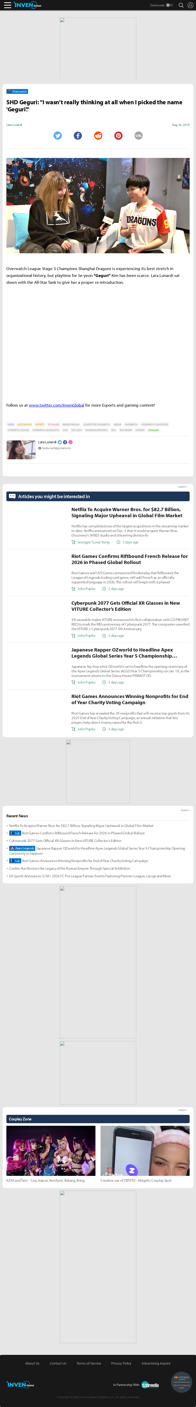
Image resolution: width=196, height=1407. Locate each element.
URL (139, 135)
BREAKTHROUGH (71, 424)
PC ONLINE (53, 424)
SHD (113, 430)
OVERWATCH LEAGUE (18, 430)
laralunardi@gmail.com (56, 448)
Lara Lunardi (47, 442)
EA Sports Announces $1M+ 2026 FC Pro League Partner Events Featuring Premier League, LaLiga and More (90, 875)
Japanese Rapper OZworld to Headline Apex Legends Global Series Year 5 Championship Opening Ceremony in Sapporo (97, 851)
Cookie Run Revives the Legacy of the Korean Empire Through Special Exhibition (69, 868)
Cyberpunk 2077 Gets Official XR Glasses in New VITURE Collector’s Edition (65, 840)
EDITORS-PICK (24, 424)
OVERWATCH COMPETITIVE (154, 424)
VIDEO (11, 424)
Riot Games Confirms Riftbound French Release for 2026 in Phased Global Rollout (77, 833)
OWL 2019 (76, 430)
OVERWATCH (131, 424)
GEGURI (117, 424)
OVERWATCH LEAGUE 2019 (46, 430)
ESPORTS (39, 424)
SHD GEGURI (126, 430)
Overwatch (153, 430)
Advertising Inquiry (156, 1363)
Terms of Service (89, 1363)
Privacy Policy (121, 1363)
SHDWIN (140, 430)
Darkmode (157, 5)
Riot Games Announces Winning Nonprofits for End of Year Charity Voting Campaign (78, 860)
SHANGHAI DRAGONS (96, 430)
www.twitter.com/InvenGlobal (56, 405)
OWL (65, 430)
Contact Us (58, 1363)
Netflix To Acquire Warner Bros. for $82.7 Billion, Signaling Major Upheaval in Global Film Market (81, 825)
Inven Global (27, 5)
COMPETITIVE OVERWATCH (96, 424)
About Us (32, 1363)
